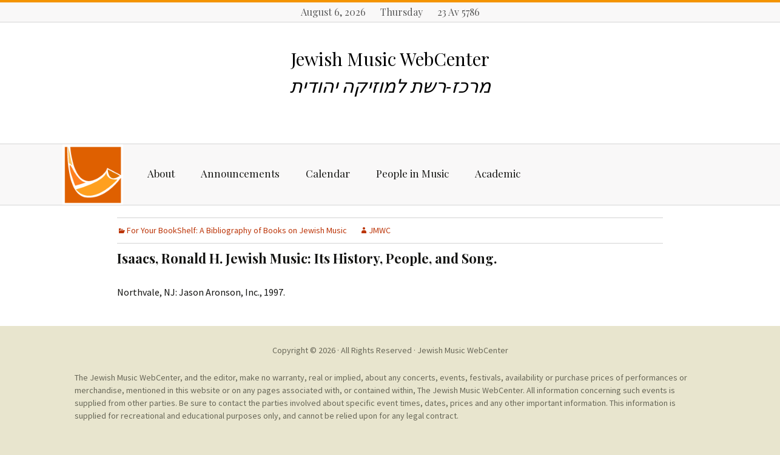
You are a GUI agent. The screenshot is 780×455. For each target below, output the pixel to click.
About (161, 173)
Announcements (240, 173)
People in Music (412, 173)
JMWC (380, 230)
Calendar (328, 173)
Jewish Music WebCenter (462, 350)
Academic (497, 173)
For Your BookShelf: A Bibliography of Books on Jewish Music (237, 230)
